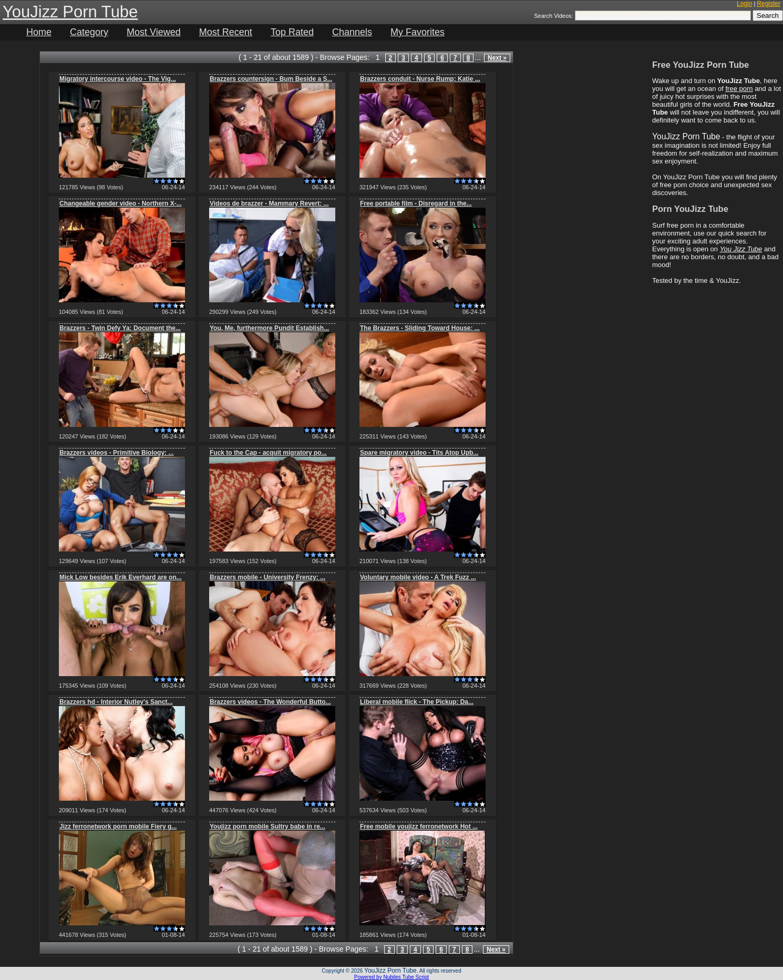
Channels (352, 32)
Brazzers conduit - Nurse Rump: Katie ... (420, 79)
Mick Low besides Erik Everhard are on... (120, 577)
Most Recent (225, 32)
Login (744, 3)
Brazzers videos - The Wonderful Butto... (270, 702)
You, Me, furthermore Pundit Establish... (269, 328)
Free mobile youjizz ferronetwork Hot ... (419, 826)
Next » (497, 58)
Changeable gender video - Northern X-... (120, 203)
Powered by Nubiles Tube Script (391, 977)
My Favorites (417, 32)
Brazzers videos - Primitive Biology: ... (116, 452)
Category (89, 32)
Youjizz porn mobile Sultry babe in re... (267, 826)
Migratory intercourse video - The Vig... (117, 79)
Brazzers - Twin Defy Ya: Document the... (120, 328)
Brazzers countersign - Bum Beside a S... (271, 79)
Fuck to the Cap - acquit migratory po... (268, 452)
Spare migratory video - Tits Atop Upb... (419, 452)
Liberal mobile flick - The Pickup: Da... (416, 702)
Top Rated (292, 32)
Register (768, 3)
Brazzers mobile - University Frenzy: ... (267, 577)
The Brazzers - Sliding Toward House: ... (420, 328)
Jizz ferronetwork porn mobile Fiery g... (118, 826)
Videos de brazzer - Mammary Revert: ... (269, 203)
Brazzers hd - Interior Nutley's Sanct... (116, 702)
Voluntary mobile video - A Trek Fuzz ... (418, 577)
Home (38, 32)
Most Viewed (154, 32)
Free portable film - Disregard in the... (416, 203)
